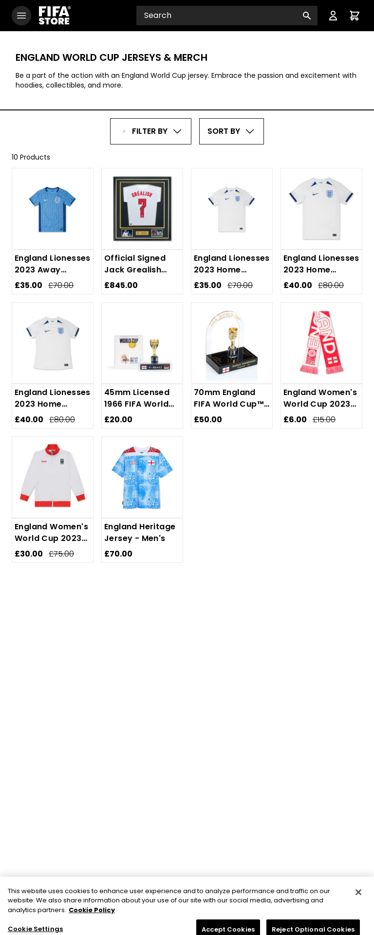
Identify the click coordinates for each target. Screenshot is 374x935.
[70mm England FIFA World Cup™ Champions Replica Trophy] (231, 343)
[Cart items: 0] (354, 15)
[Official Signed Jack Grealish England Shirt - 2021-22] (142, 208)
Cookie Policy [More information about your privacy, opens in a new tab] (92, 919)
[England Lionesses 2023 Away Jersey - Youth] (52, 208)
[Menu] (333, 15)
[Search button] (307, 15)
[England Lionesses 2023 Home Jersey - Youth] (231, 208)
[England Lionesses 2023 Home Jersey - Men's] (321, 208)
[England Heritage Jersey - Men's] (142, 477)
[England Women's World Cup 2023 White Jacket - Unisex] (52, 477)
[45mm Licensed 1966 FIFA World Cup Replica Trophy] (142, 343)
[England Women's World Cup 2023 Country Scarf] (321, 343)
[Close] (358, 902)
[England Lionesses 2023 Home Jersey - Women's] (52, 343)
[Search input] (227, 15)
